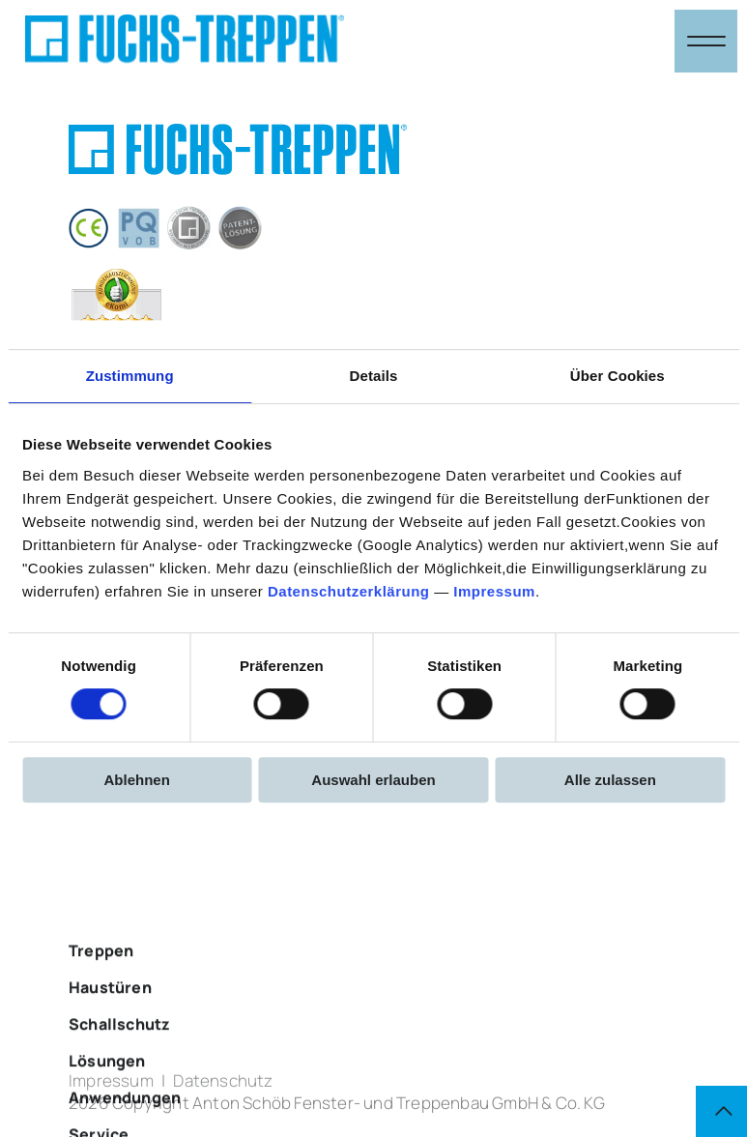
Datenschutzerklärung (349, 591)
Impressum (494, 591)
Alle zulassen (610, 780)
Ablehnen (137, 780)
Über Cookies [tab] (617, 375)
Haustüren (110, 1040)
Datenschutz (223, 1088)
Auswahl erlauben (373, 780)
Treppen (101, 1003)
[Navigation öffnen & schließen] (706, 41)
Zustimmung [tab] (130, 375)
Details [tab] (374, 375)
